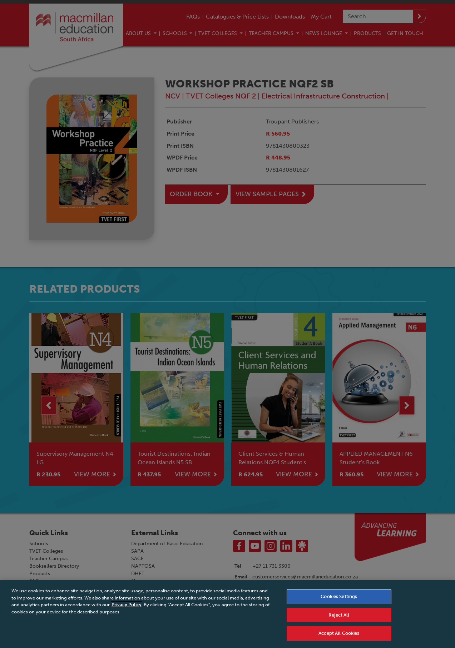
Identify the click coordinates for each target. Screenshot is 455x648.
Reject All (338, 618)
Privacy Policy (127, 608)
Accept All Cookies (338, 636)
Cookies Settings (339, 599)
